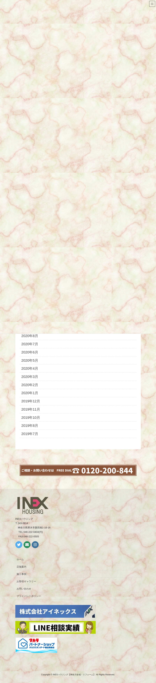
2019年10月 (30, 417)
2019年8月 (29, 426)
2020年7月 (29, 344)
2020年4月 (29, 368)
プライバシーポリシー (29, 596)
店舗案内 (21, 566)
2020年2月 (29, 385)
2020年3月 (29, 377)
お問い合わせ (24, 588)
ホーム (20, 559)
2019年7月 (29, 434)
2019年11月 (30, 409)
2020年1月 (29, 393)
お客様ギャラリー (26, 581)
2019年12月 (30, 401)
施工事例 (21, 574)
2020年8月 (29, 336)
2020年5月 (29, 360)
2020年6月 (29, 352)
